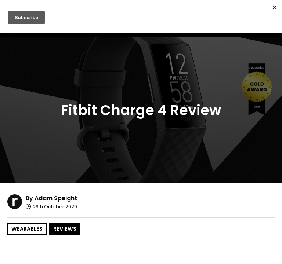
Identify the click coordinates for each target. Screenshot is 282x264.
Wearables (27, 228)
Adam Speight (56, 198)
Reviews (64, 228)
